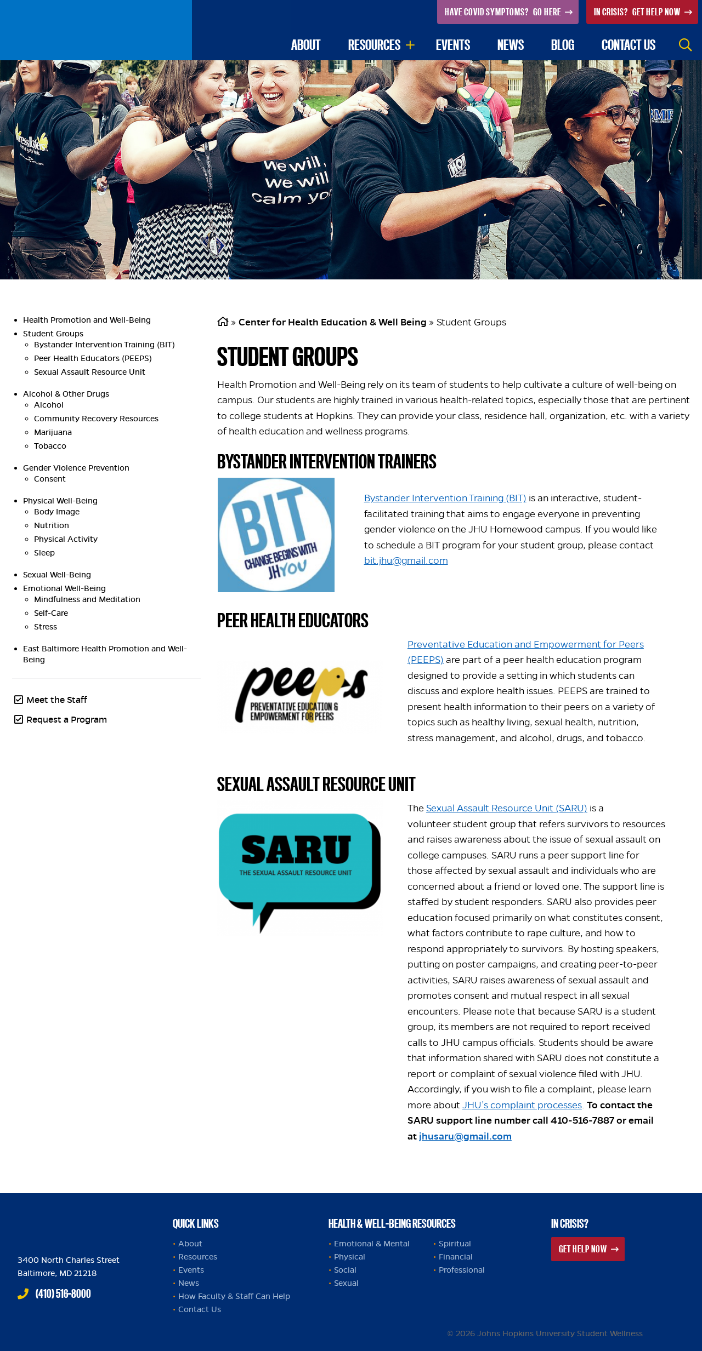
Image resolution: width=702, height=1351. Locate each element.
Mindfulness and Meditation (87, 599)
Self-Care (51, 613)
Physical (349, 1257)
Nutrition (51, 525)
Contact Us (199, 1309)
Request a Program (66, 719)
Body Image (57, 512)
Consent (50, 479)
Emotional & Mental (372, 1244)
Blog (562, 44)
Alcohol (49, 405)
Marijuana (53, 432)
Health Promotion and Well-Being (87, 320)
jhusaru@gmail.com (465, 1136)
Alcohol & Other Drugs (66, 394)
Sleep (44, 553)
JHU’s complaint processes (522, 1105)
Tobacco (50, 446)
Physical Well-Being (60, 501)
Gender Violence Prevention (76, 468)
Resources (374, 44)
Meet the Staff (56, 700)
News (510, 44)
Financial (456, 1257)
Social (345, 1270)
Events (453, 44)
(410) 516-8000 (63, 1293)
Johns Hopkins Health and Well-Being (83, 1220)
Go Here (504, 12)
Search (685, 44)
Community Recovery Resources (96, 418)
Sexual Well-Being (57, 575)
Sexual (346, 1283)
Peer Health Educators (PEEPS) (93, 358)
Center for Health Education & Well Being (333, 322)
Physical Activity (66, 539)
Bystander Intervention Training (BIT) (104, 345)
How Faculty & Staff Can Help (234, 1296)
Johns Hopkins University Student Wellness (96, 30)
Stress (45, 627)
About (306, 44)
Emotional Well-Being (64, 588)
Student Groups (53, 334)
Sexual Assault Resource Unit (89, 372)
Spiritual (455, 1244)
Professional (462, 1270)
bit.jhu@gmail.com (406, 560)
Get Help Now (638, 12)
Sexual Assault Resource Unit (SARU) (506, 808)
